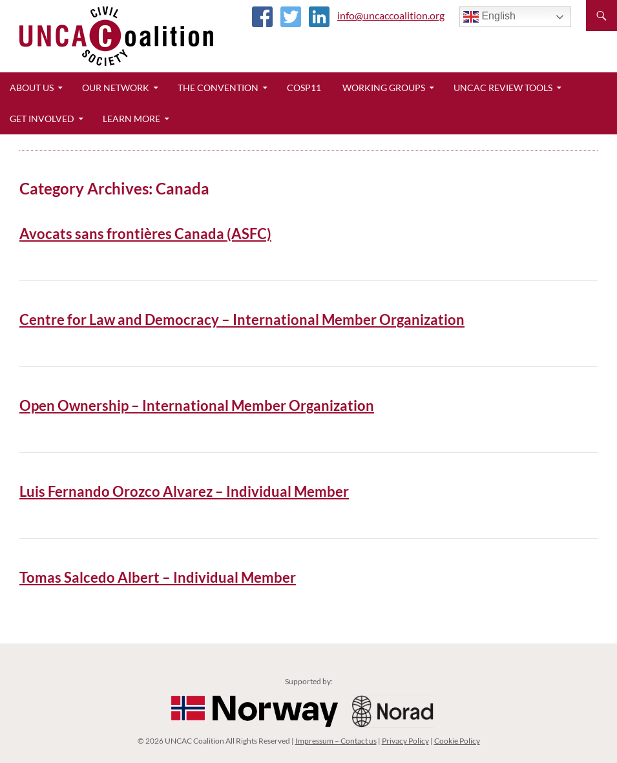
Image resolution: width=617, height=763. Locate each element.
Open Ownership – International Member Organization (196, 405)
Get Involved (42, 118)
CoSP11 (304, 87)
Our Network (115, 87)
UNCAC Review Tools (503, 87)
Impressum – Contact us (336, 741)
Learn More (131, 118)
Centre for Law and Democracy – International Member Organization (242, 319)
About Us (32, 87)
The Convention (218, 87)
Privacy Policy (405, 741)
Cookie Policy (457, 741)
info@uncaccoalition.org (390, 15)
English (489, 17)
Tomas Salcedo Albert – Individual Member (157, 577)
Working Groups (383, 87)
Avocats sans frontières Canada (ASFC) (145, 233)
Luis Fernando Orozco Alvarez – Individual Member (184, 491)
